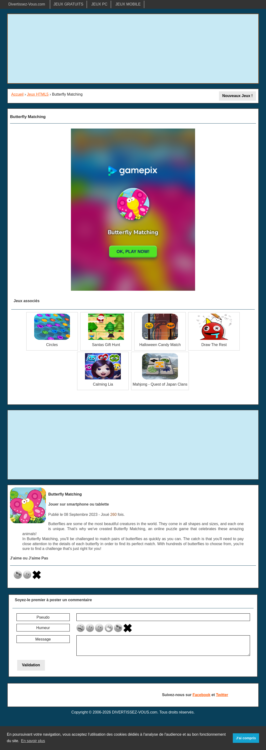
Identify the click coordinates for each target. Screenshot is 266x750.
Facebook (201, 695)
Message (43, 639)
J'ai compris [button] (246, 738)
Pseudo (43, 617)
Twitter (222, 695)
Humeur (43, 628)
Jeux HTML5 (38, 94)
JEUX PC (99, 4)
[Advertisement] (133, 48)
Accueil (17, 94)
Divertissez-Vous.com (26, 4)
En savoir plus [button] (33, 741)
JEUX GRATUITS (68, 4)
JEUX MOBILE (128, 4)
